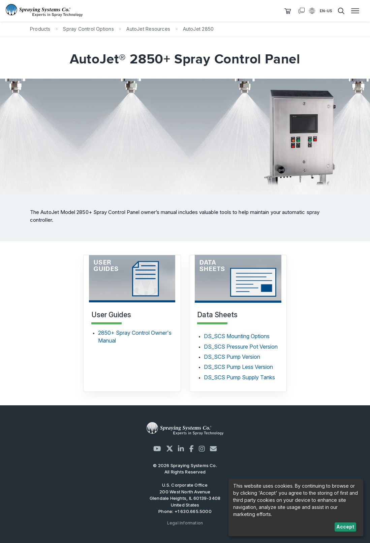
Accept (345, 527)
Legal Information (185, 522)
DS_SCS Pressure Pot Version (241, 346)
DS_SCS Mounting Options (237, 336)
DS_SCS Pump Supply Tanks (239, 377)
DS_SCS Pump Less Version (238, 366)
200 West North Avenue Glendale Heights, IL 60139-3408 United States (185, 498)
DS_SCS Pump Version (232, 356)
